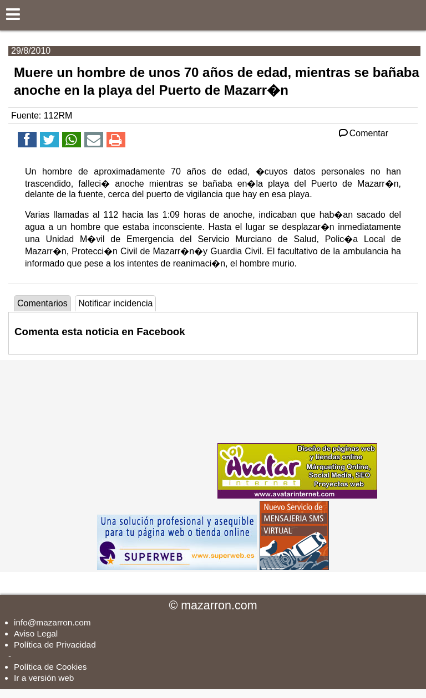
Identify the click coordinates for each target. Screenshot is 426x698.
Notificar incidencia (115, 303)
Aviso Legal (36, 633)
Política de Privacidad (55, 644)
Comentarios (42, 303)
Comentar (362, 133)
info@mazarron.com (52, 622)
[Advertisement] (132, 429)
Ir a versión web (44, 677)
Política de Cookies (50, 666)
